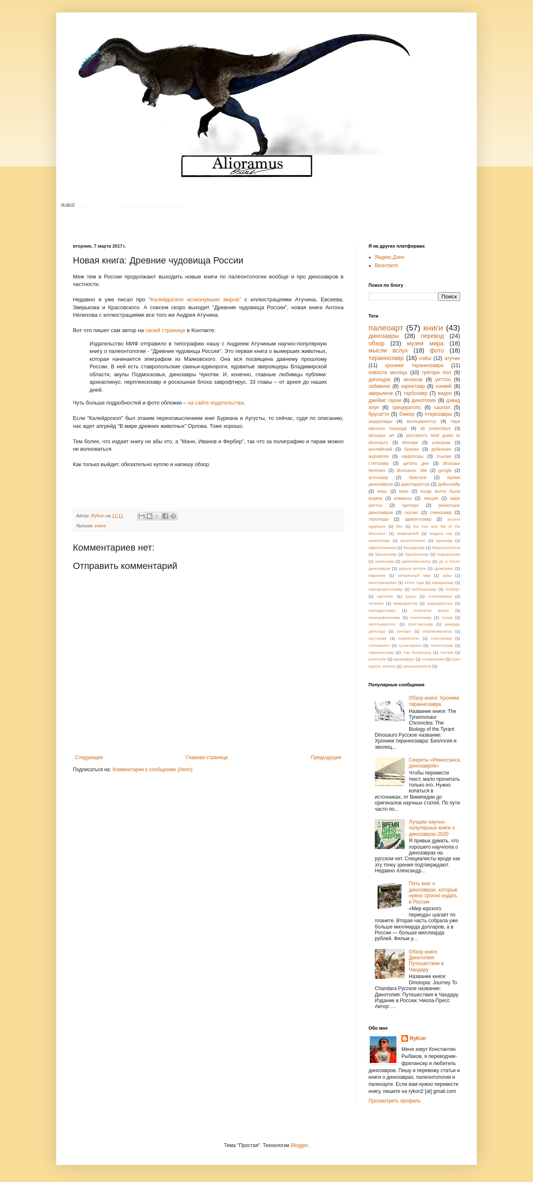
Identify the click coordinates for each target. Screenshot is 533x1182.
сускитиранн (410, 645)
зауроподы (412, 456)
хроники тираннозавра (414, 365)
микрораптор (406, 603)
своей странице (165, 330)
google (445, 470)
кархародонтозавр (385, 589)
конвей (443, 386)
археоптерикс (413, 540)
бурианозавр (417, 554)
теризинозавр (381, 652)
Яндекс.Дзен (389, 257)
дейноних (441, 449)
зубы (447, 575)
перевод (432, 336)
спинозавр (441, 512)
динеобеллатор (416, 561)
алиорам (441, 442)
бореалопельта (446, 547)
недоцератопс (440, 603)
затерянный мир (414, 575)
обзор (376, 343)
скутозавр (378, 638)
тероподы (379, 519)
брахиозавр (386, 554)
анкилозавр (379, 540)
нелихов (413, 379)
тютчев (446, 652)
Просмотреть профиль (395, 1101)
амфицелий (407, 533)
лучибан (376, 603)
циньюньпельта (417, 666)
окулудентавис (382, 610)
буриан (411, 449)
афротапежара (382, 547)
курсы (410, 596)
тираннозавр (386, 358)
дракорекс (443, 568)
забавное (379, 386)
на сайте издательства (216, 403)
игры (382, 491)
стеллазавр (441, 638)
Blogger (299, 1145)
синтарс (403, 631)
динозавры (384, 336)
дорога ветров (412, 568)
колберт (453, 589)
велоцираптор (421, 421)
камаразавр (442, 582)
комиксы (402, 498)
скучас (411, 512)
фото (437, 350)
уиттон (443, 379)
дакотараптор (415, 484)
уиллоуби (377, 659)
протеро (410, 505)
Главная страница (207, 757)
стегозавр (379, 463)
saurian (442, 407)
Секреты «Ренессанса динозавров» (434, 763)
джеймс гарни (385, 400)
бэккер (407, 414)
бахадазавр (414, 547)
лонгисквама (439, 596)
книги (100, 525)
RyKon (418, 1038)
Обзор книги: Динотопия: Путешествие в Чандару (426, 961)
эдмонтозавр (418, 519)
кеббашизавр (424, 589)
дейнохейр (449, 484)
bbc (399, 526)
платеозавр (420, 617)
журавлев (379, 456)
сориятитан (408, 638)
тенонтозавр (441, 645)
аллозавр (378, 477)
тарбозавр (415, 393)
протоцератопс (382, 624)
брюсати (417, 477)
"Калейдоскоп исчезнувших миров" (195, 299)
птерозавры (438, 414)
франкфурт (404, 659)
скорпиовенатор (437, 631)
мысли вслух (388, 350)
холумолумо (433, 659)
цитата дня (416, 463)
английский (380, 449)
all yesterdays (435, 428)
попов (447, 617)
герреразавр (448, 554)
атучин (452, 358)
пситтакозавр (420, 624)
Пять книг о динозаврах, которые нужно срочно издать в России (433, 892)
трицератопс (406, 407)
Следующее (89, 757)
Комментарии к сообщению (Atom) (152, 769)
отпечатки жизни (431, 610)
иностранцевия (383, 582)
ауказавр (444, 540)
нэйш (425, 358)
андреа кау (441, 533)
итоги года (414, 582)
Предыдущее (326, 757)
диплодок (380, 379)
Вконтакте (386, 265)
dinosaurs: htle (411, 470)
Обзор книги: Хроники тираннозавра (434, 701)
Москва (410, 442)
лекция (430, 498)
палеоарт (386, 327)
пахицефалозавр (384, 617)
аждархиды (380, 421)
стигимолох (379, 645)
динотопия (423, 400)
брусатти (379, 414)
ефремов (377, 575)
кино (403, 491)
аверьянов (381, 393)
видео (445, 393)
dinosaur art (381, 435)
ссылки (443, 456)
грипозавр (384, 561)
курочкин (385, 596)
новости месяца (388, 372)
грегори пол (436, 372)
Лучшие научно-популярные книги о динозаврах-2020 (432, 828)
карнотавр (413, 386)
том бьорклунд (417, 652)
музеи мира (425, 343)
